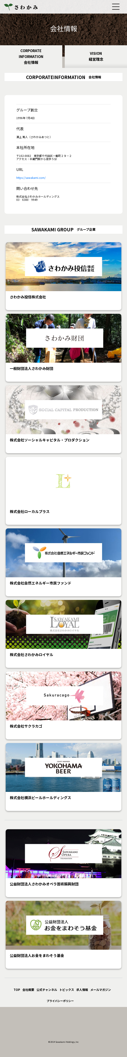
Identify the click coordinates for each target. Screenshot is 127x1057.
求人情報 (82, 989)
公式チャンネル (46, 989)
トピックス (66, 989)
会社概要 (28, 989)
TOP (17, 989)
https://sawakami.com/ (31, 178)
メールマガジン (100, 989)
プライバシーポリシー (60, 1001)
